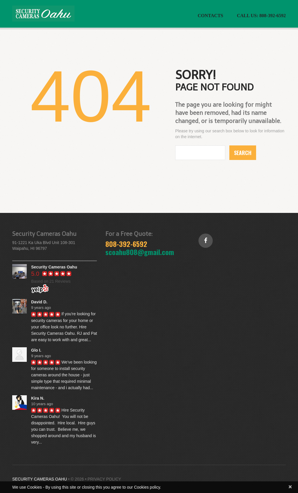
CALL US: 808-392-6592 (261, 15)
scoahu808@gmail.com (139, 252)
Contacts (210, 15)
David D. (39, 302)
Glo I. (36, 350)
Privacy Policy (104, 479)
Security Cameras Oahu (39, 479)
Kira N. (37, 398)
